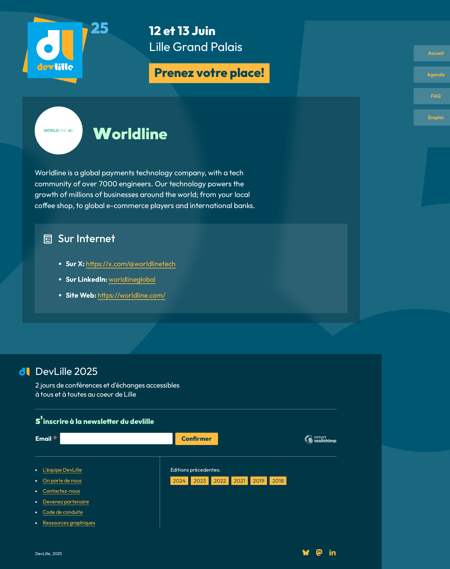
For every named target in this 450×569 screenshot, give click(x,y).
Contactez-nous (61, 491)
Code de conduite (63, 512)
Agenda (432, 81)
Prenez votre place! (209, 72)
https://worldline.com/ (131, 295)
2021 (239, 480)
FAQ (432, 107)
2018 (278, 480)
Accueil (432, 55)
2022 (220, 480)
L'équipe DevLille (62, 469)
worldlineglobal (132, 279)
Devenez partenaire (66, 501)
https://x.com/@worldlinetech (131, 263)
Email (46, 438)
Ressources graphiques (69, 522)
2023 (200, 480)
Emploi (432, 132)
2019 (258, 480)
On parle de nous (62, 480)
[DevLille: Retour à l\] (65, 51)
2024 (179, 480)
